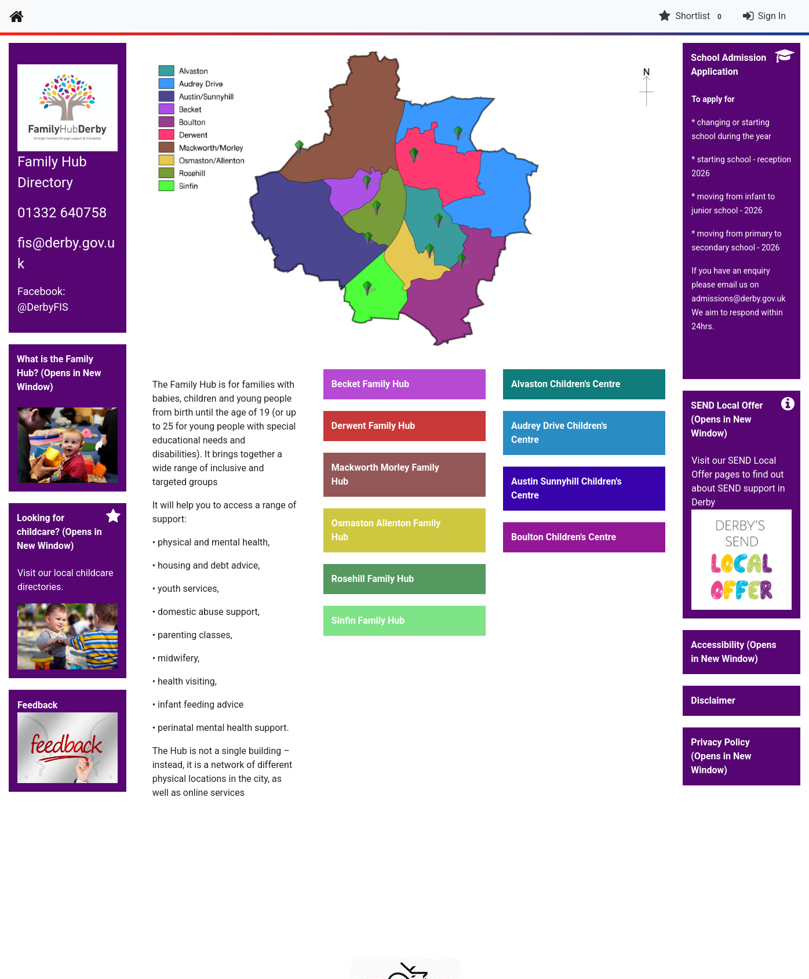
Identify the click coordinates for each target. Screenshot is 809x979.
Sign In (772, 15)
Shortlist (691, 16)
